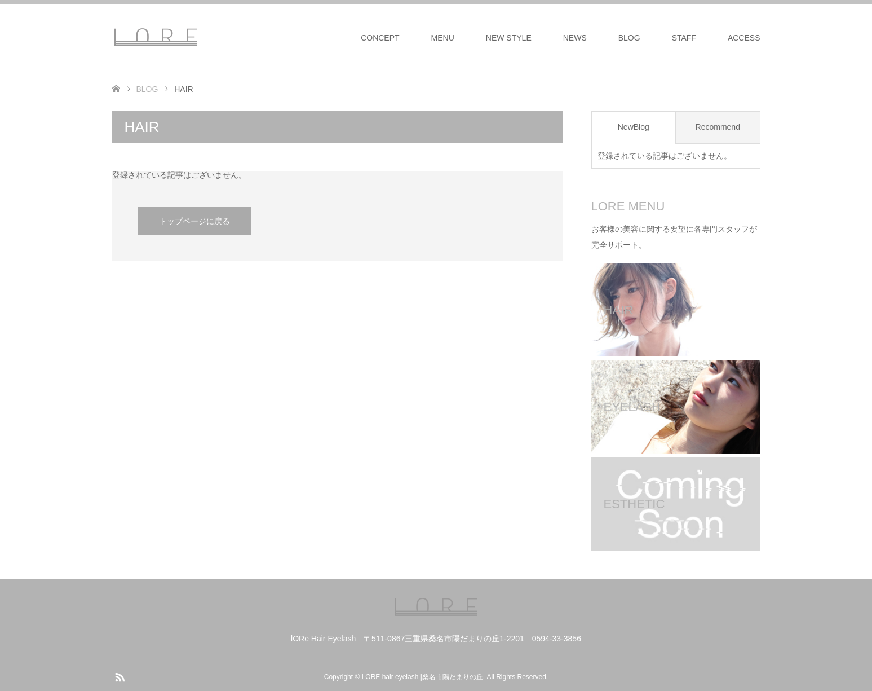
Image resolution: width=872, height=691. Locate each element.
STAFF (684, 37)
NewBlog (633, 126)
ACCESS (744, 37)
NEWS (575, 37)
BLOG (629, 37)
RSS (119, 676)
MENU (442, 37)
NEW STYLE (509, 37)
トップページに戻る (194, 221)
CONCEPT (380, 37)
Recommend (718, 126)
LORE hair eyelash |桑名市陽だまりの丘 (422, 677)
